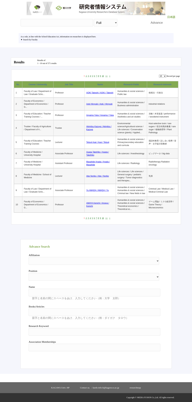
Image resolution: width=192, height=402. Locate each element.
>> (106, 76)
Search (132, 22)
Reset (151, 359)
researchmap (135, 387)
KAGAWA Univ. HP (60, 387)
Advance (157, 22)
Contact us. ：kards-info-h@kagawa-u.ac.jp (99, 387)
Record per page (173, 76)
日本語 (171, 17)
